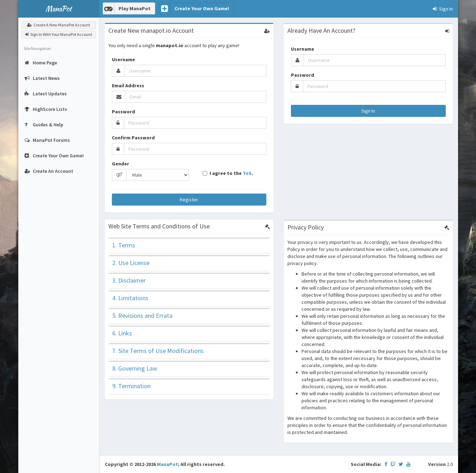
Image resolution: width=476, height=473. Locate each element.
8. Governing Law (134, 368)
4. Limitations (130, 298)
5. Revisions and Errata (142, 315)
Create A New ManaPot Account (58, 24)
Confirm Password (133, 137)
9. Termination (131, 386)
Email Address (128, 85)
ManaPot (167, 464)
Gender (120, 163)
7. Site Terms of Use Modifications (158, 351)
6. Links (122, 333)
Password (123, 111)
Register (189, 199)
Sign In (368, 111)
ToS (247, 173)
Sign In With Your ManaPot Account (58, 34)
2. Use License (131, 263)
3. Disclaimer (129, 280)
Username (123, 59)
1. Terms (123, 245)
